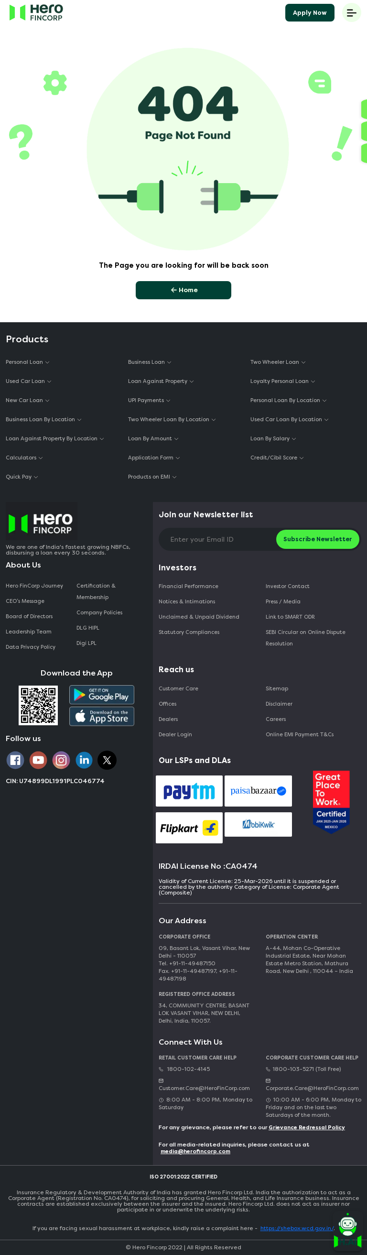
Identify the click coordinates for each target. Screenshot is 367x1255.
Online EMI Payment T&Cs (300, 734)
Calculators (21, 458)
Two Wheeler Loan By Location (168, 419)
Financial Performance (188, 586)
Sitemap (277, 689)
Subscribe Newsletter (317, 539)
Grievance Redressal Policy (307, 1127)
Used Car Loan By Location (286, 419)
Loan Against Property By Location (51, 439)
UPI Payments (146, 400)
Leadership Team (29, 632)
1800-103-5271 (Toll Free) (303, 1069)
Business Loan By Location (40, 419)
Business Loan (146, 362)
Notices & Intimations (187, 602)
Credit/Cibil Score (273, 458)
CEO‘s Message (25, 601)
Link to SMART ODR (290, 617)
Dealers (168, 719)
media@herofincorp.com (195, 1151)
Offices (167, 704)
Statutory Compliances (189, 632)
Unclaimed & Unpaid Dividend (199, 617)
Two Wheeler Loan (274, 362)
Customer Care (178, 689)
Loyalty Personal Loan (279, 381)
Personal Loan (24, 362)
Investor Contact (288, 586)
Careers (276, 719)
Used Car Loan (25, 381)
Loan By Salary (270, 439)
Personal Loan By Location (285, 400)
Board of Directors (29, 616)
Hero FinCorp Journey (34, 586)
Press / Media (283, 602)
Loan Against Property (157, 381)
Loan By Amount (150, 439)
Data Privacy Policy (30, 647)
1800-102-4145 (184, 1069)
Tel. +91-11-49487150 (187, 963)
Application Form (150, 458)
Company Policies (99, 613)
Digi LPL (87, 643)
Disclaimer (279, 704)
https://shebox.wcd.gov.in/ (297, 1228)
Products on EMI (149, 477)
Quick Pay (19, 477)
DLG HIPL (88, 628)
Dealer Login (175, 734)
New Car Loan (24, 400)
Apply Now (310, 12)
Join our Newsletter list (206, 514)
